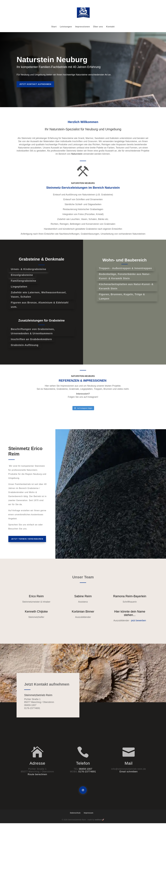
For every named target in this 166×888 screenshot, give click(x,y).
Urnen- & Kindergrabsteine (28, 269)
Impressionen (82, 27)
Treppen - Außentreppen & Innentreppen (125, 268)
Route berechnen (37, 774)
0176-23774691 (87, 771)
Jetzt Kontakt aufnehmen (35, 84)
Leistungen (66, 27)
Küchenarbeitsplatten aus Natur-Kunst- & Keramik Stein (126, 286)
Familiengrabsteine (23, 280)
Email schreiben (129, 771)
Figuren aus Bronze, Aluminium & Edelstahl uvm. (40, 304)
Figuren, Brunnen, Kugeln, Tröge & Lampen (122, 296)
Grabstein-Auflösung (24, 345)
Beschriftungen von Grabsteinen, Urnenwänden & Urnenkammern (33, 331)
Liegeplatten (19, 286)
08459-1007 (85, 769)
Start (54, 27)
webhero (98, 820)
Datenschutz (75, 813)
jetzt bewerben (138, 620)
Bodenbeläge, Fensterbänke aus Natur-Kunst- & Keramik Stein (124, 276)
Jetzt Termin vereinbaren (27, 539)
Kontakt (110, 27)
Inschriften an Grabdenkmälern (31, 339)
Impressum (88, 813)
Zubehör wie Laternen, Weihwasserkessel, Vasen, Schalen (39, 294)
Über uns (98, 27)
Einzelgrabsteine (22, 275)
